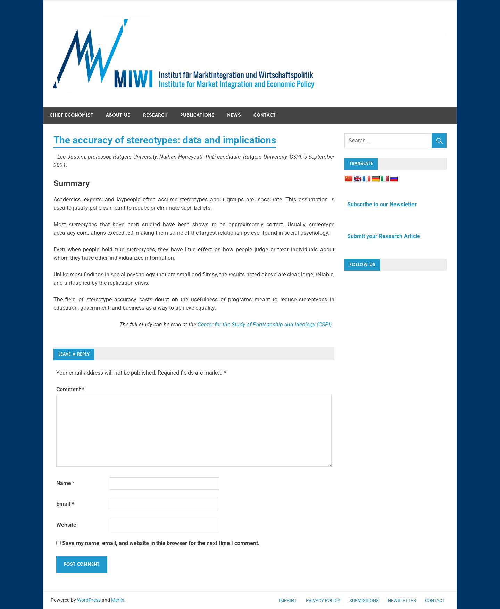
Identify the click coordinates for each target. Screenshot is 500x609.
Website (66, 525)
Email (65, 504)
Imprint (288, 600)
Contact (264, 115)
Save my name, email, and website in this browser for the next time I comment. (161, 543)
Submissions (364, 600)
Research (155, 115)
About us (118, 115)
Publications (197, 115)
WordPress (89, 600)
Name (65, 483)
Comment (70, 389)
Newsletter (402, 600)
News (234, 115)
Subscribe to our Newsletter (380, 204)
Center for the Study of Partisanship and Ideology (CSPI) (265, 324)
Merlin (117, 600)
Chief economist (71, 115)
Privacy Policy (323, 600)
